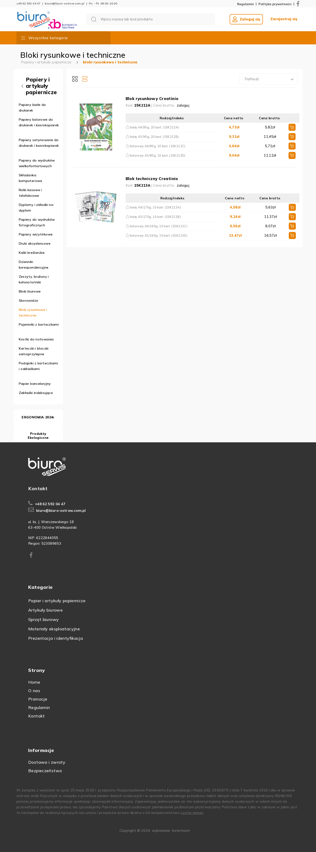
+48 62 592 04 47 (28, 3)
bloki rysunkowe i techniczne (110, 62)
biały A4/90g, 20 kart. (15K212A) (154, 127)
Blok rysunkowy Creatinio (152, 98)
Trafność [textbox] (251, 79)
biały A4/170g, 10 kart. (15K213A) (155, 207)
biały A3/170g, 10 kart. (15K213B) (155, 217)
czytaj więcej (192, 812)
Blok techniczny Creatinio (152, 178)
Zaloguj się (246, 19)
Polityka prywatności (275, 4)
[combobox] (268, 79)
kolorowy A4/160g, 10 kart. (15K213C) (159, 226)
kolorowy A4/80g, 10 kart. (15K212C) (157, 146)
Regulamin (245, 4)
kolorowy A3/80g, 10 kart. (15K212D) (157, 155)
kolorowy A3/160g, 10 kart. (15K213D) (159, 235)
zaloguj (183, 105)
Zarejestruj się (283, 19)
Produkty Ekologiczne (38, 436)
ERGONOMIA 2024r (38, 417)
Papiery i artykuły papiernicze (46, 62)
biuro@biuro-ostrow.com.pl (64, 3)
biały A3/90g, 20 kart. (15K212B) (154, 137)
